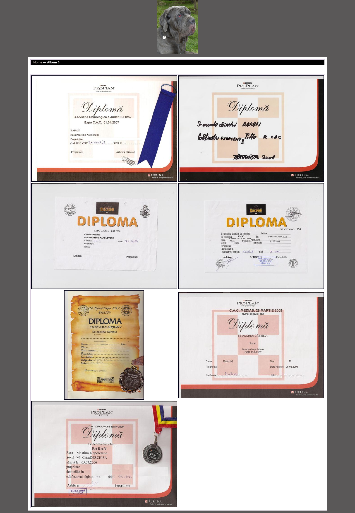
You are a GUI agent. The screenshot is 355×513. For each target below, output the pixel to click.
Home (38, 62)
